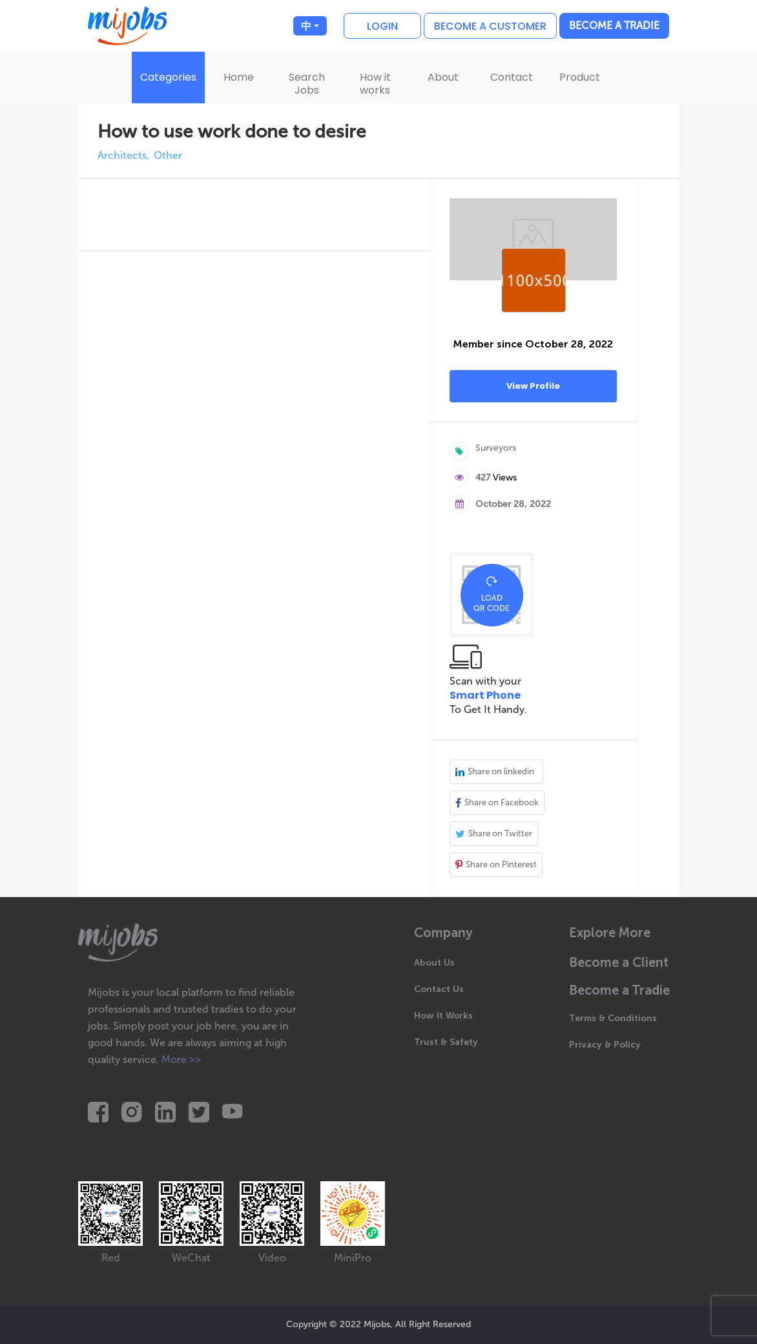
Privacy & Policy (605, 1044)
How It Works (443, 1015)
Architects (122, 155)
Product (579, 77)
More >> (181, 1059)
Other (168, 155)
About (443, 77)
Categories (168, 77)
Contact (511, 77)
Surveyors (495, 447)
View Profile (533, 386)
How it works (375, 84)
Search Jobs (307, 84)
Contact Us (439, 989)
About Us (434, 962)
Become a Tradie (614, 25)
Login (382, 26)
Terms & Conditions (613, 1018)
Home (238, 77)
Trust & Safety (446, 1042)
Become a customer (490, 26)
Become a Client (619, 962)
